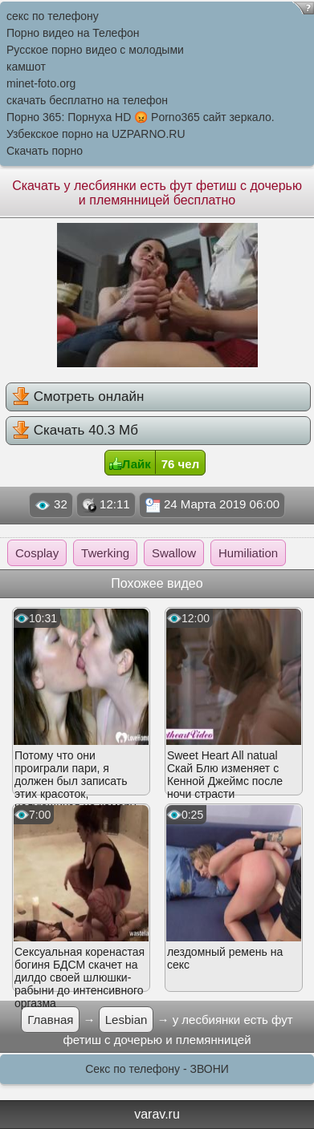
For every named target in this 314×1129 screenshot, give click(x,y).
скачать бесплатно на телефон (87, 100)
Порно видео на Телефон (72, 32)
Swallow (174, 553)
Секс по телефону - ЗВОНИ (157, 1068)
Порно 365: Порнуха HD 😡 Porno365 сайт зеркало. (140, 117)
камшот (26, 66)
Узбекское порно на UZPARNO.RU (96, 133)
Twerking (105, 553)
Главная (50, 1019)
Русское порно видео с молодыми (95, 49)
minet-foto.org (40, 83)
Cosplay (37, 553)
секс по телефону (52, 16)
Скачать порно (44, 150)
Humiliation (248, 553)
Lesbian (126, 1019)
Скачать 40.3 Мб (75, 430)
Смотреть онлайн (78, 396)
